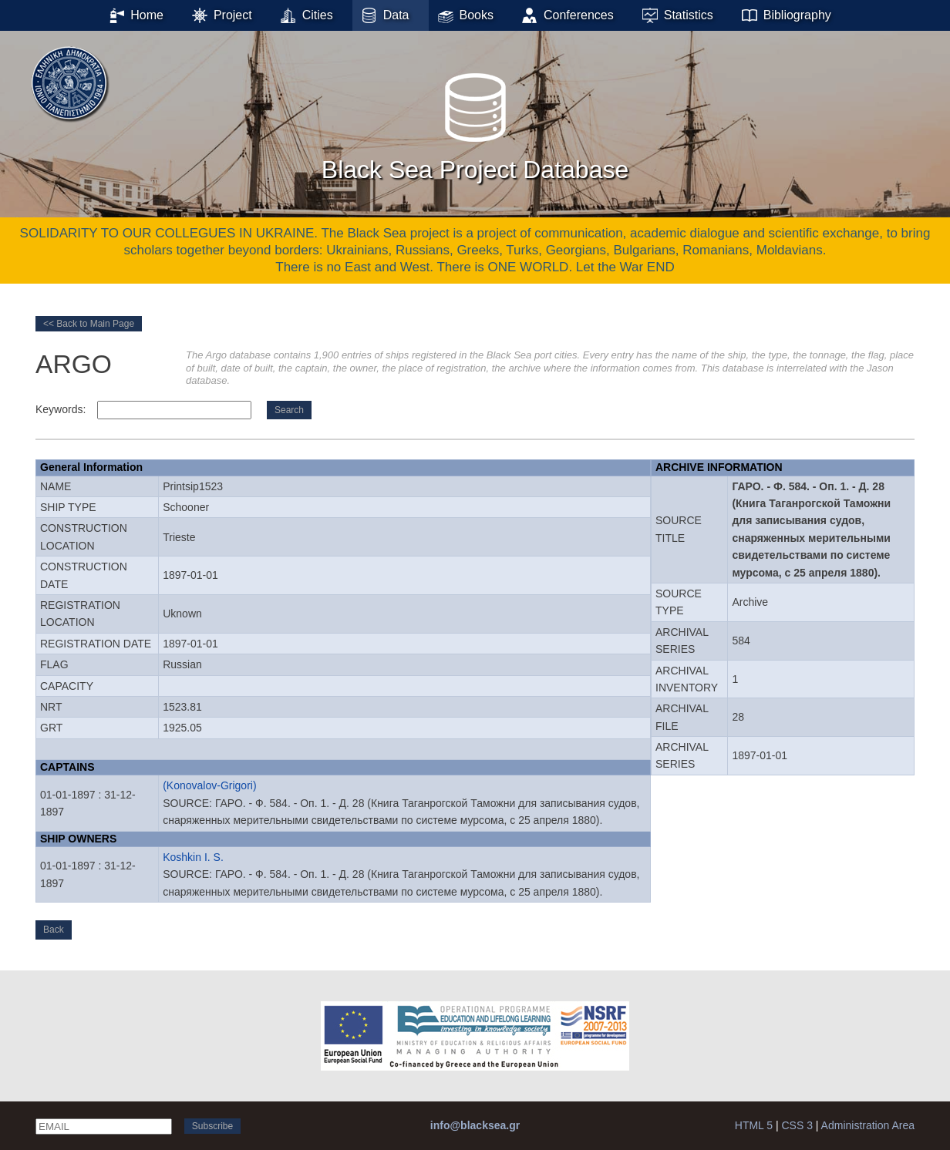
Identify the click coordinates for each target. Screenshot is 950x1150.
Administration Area (868, 1125)
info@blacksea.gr (475, 1125)
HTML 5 (754, 1125)
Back (53, 929)
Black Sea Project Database (475, 122)
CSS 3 (796, 1125)
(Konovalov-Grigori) (209, 785)
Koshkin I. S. (193, 857)
